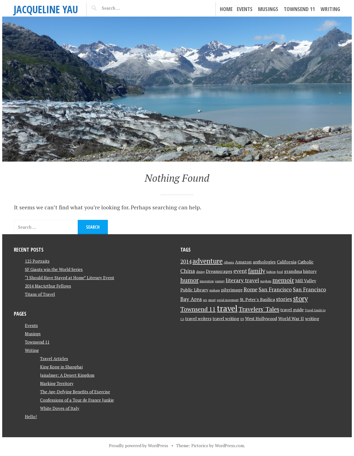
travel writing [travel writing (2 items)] (226, 318)
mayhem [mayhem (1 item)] (265, 281)
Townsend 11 (299, 9)
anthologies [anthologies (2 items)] (264, 262)
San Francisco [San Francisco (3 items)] (275, 289)
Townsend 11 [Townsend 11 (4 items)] (198, 309)
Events (245, 9)
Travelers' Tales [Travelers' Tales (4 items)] (259, 309)
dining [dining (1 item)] (200, 272)
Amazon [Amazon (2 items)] (243, 262)
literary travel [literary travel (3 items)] (242, 280)
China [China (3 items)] (187, 271)
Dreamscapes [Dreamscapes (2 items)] (219, 271)
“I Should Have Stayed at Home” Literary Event (69, 277)
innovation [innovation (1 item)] (207, 281)
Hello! (31, 416)
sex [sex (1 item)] (205, 300)
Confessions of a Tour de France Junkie (77, 400)
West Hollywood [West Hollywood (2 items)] (261, 318)
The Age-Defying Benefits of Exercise (75, 391)
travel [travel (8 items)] (227, 308)
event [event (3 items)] (240, 271)
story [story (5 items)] (300, 298)
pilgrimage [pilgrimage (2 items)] (232, 290)
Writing (330, 9)
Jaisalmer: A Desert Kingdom (67, 375)
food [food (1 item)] (280, 272)
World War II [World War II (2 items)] (291, 318)
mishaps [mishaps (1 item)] (214, 290)
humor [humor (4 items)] (189, 280)
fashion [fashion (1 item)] (271, 272)
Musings (268, 9)
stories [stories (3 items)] (284, 299)
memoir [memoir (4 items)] (283, 280)
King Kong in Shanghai (61, 367)
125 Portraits (37, 261)
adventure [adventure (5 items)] (207, 261)
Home (226, 9)
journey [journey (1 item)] (220, 281)
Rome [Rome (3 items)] (250, 289)
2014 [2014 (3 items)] (185, 261)
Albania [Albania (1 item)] (229, 262)
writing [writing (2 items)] (312, 318)
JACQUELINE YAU (46, 9)
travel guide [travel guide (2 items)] (292, 310)
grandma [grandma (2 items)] (293, 271)
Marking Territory (57, 383)
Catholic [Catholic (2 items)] (306, 262)
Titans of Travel (40, 294)
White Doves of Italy (59, 408)
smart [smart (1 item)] (212, 300)
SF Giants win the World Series (54, 269)
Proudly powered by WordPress (138, 445)
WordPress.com (229, 445)
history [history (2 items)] (310, 271)
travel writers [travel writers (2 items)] (198, 318)
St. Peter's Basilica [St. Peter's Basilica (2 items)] (257, 299)
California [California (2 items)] (286, 262)
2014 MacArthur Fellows (48, 286)
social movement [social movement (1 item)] (228, 300)
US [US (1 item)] (242, 319)
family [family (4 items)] (256, 271)
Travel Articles (54, 358)
